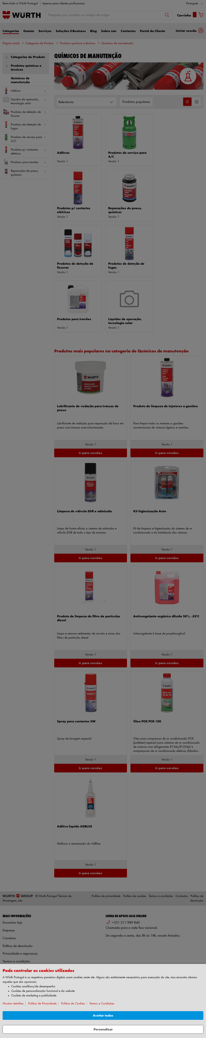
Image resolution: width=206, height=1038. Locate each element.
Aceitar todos (103, 1015)
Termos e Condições (101, 1003)
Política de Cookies (73, 1003)
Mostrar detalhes (13, 1003)
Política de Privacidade (42, 1003)
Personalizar (103, 1029)
